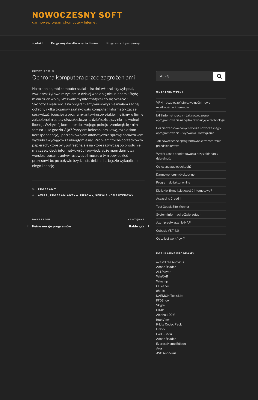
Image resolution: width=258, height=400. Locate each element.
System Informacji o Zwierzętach (178, 214)
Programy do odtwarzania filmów (74, 43)
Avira (43, 195)
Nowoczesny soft (77, 15)
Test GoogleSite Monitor (172, 206)
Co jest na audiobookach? (173, 166)
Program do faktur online (173, 182)
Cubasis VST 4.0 (167, 230)
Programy (47, 189)
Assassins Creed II (168, 198)
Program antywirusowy (123, 43)
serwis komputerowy (114, 195)
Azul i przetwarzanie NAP (173, 222)
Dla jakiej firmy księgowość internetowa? (184, 190)
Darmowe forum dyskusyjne (175, 174)
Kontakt (37, 43)
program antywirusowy (71, 195)
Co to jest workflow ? (170, 238)
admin (49, 71)
